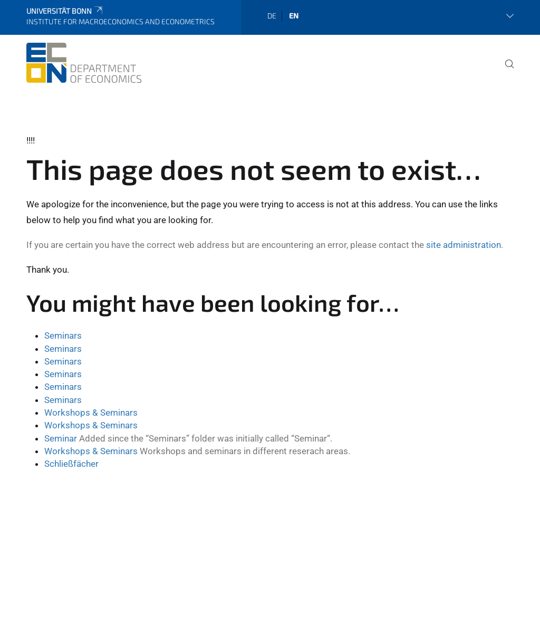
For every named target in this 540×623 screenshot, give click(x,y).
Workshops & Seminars (91, 412)
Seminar (60, 438)
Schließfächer (71, 463)
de (271, 15)
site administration (463, 244)
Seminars (63, 335)
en (293, 15)
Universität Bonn (65, 10)
